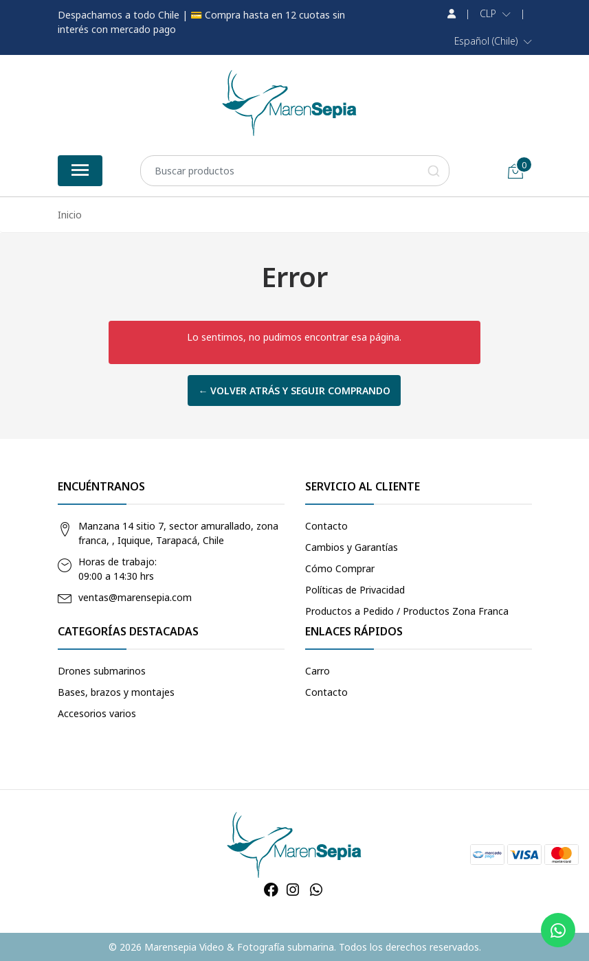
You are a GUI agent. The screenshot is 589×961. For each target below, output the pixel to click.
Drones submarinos (102, 670)
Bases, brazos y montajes (116, 692)
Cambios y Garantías (351, 547)
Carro (317, 670)
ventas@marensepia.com (135, 597)
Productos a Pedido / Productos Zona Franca (407, 611)
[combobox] (294, 170)
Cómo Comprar (340, 568)
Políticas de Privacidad (355, 589)
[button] (495, 13)
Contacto (326, 525)
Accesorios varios (97, 713)
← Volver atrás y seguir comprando (294, 390)
